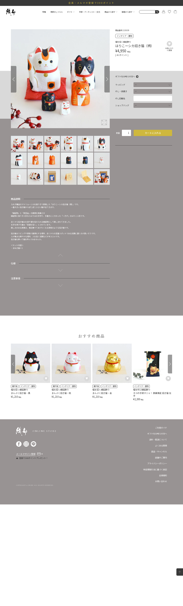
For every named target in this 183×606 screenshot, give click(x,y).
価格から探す (128, 12)
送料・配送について (158, 541)
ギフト (71, 12)
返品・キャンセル (159, 553)
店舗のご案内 (161, 559)
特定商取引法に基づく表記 (155, 571)
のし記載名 (120, 98)
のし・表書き (121, 91)
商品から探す (111, 12)
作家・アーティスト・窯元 (89, 12)
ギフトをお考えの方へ (125, 76)
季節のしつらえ (56, 12)
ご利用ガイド (161, 529)
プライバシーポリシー (157, 565)
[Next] (107, 79)
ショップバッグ (122, 105)
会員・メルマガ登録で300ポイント (91, 2)
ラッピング (120, 85)
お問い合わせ (161, 583)
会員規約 (163, 576)
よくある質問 (161, 547)
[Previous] (13, 79)
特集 (44, 12)
